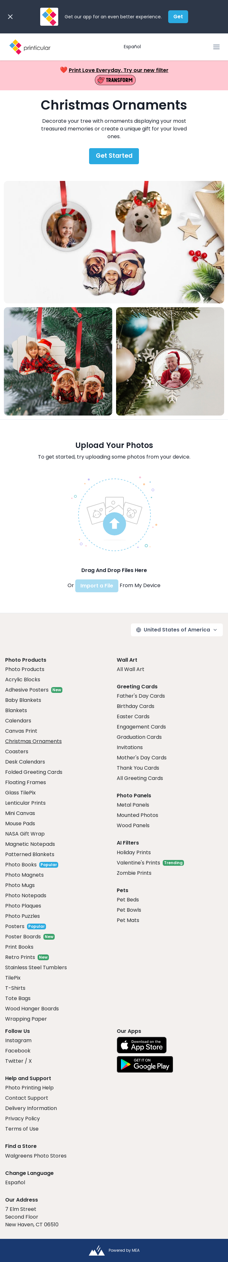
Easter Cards (133, 716)
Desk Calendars (25, 761)
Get (178, 16)
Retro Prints (20, 957)
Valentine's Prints (138, 862)
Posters (14, 926)
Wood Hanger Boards (32, 1008)
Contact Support (26, 1098)
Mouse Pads (20, 823)
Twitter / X (18, 1061)
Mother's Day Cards (142, 757)
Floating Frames (25, 782)
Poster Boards (23, 936)
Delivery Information (31, 1108)
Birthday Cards (135, 706)
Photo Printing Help (29, 1087)
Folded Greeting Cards (33, 772)
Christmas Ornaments (33, 741)
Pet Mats (128, 920)
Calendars (18, 720)
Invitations (130, 747)
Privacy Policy (22, 1118)
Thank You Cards (138, 768)
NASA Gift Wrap (25, 833)
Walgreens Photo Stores (36, 1155)
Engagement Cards (141, 726)
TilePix (13, 977)
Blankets (16, 710)
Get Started (114, 155)
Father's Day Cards (141, 696)
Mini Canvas (20, 813)
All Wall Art (130, 669)
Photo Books (21, 864)
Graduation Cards (139, 737)
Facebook (18, 1050)
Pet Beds (128, 899)
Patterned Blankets (29, 854)
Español (132, 46)
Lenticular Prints (25, 803)
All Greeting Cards (140, 778)
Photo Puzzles (22, 916)
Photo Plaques (23, 905)
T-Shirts (15, 988)
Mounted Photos (137, 815)
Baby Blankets (23, 700)
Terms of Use (22, 1128)
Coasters (16, 751)
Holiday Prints (134, 852)
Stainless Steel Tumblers (36, 967)
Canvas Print (21, 731)
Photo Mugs (20, 885)
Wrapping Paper (26, 1019)
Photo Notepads (25, 895)
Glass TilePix (20, 792)
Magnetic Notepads (30, 844)
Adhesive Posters (27, 690)
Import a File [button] (96, 585)
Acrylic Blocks (22, 679)
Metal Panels (133, 805)
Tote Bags (18, 998)
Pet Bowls (129, 910)
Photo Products (24, 669)
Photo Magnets (24, 875)
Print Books (19, 947)
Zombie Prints (134, 873)
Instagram (18, 1040)
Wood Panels (133, 825)
